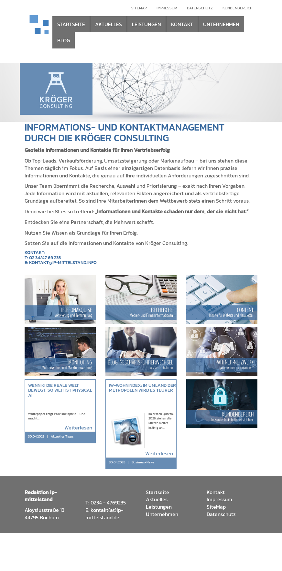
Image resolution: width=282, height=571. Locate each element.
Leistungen (159, 507)
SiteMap (216, 507)
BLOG (63, 40)
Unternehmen (162, 514)
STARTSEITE (71, 24)
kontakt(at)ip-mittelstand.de (104, 513)
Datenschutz (200, 8)
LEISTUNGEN (146, 24)
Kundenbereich (237, 8)
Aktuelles (157, 499)
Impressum (167, 8)
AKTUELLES (108, 24)
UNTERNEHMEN (221, 24)
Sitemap (139, 8)
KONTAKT (182, 24)
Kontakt (216, 492)
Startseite (157, 492)
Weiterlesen (78, 427)
